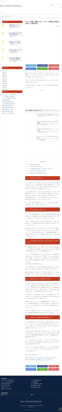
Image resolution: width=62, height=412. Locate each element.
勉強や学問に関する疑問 (7, 101)
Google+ (53, 65)
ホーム (2, 12)
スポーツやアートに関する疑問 (9, 94)
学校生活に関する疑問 (7, 105)
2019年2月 (4, 74)
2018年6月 (4, 85)
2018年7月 (4, 83)
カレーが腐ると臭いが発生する (33, 164)
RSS (32, 394)
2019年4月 (4, 70)
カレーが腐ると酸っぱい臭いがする (34, 166)
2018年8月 (4, 81)
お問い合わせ (4, 394)
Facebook (42, 65)
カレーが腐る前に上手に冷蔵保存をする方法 (36, 170)
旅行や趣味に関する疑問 (7, 107)
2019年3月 (4, 72)
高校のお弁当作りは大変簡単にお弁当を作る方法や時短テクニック (43, 357)
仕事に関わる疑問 (6, 100)
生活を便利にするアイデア (8, 109)
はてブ (31, 68)
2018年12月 (4, 76)
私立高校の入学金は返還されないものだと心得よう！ (40, 359)
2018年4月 (4, 89)
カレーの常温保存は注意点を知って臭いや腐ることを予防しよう (40, 168)
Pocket (54, 68)
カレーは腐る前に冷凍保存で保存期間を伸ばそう (37, 173)
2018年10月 (4, 80)
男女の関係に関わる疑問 (7, 111)
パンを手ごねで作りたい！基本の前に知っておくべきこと (48, 114)
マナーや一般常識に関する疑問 (9, 98)
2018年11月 (4, 78)
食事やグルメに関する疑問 (32, 354)
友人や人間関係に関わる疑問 (8, 103)
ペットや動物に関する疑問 (8, 96)
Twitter (31, 65)
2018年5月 (4, 87)
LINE (42, 68)
